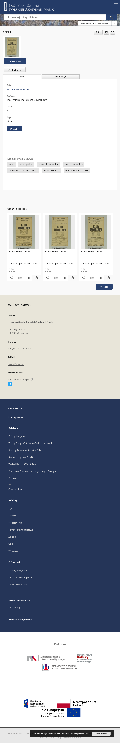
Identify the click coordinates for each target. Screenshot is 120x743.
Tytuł (11, 508)
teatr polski (26, 164)
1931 (9, 110)
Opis (10, 543)
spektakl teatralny (49, 164)
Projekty (12, 478)
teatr (11, 164)
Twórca (12, 515)
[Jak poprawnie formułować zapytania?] (114, 23)
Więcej (104, 286)
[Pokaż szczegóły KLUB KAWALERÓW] (36, 278)
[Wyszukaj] (111, 17)
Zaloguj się (14, 607)
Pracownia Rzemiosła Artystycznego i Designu (32, 471)
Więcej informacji (79, 734)
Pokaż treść (15, 61)
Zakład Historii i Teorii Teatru (23, 464)
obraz (10, 121)
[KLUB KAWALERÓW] (12, 47)
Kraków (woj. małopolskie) (22, 170)
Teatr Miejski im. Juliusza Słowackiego (27, 100)
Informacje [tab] (60, 76)
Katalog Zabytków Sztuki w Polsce (25, 450)
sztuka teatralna (74, 164)
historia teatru (51, 170)
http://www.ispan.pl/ (20, 379)
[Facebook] (10, 384)
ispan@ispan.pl (16, 363)
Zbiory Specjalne (17, 436)
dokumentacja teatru (77, 170)
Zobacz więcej (15, 489)
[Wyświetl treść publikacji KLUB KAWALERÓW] (28, 278)
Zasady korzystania (18, 570)
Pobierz (14, 70)
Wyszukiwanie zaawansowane (95, 23)
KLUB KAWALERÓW (19, 251)
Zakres (12, 536)
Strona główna (15, 417)
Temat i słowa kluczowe (20, 529)
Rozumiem (101, 733)
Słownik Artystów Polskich (21, 457)
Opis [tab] (22, 76)
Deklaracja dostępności (20, 577)
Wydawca (13, 550)
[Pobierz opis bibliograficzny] (20, 278)
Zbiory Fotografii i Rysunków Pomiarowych (30, 443)
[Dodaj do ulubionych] (106, 32)
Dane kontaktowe (17, 584)
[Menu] (115, 3)
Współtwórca (15, 522)
